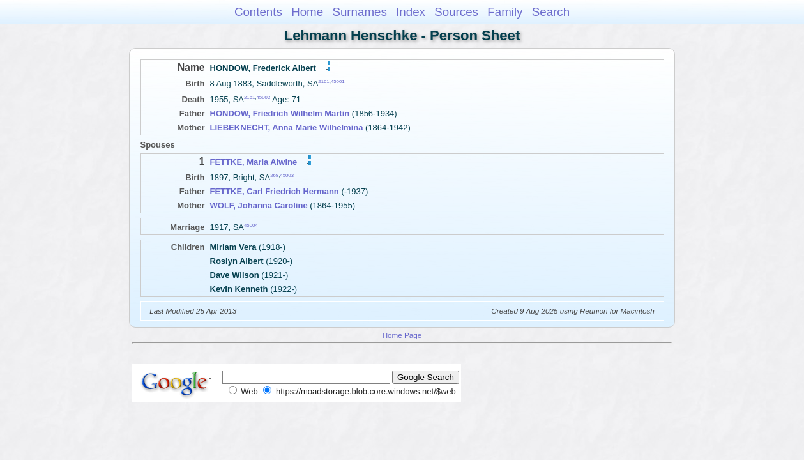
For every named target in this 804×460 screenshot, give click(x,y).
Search (551, 12)
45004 (251, 225)
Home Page (402, 335)
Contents (258, 12)
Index (410, 12)
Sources (456, 12)
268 (274, 175)
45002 (264, 97)
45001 (338, 81)
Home (307, 12)
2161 (323, 81)
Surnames (359, 12)
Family (504, 12)
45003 (287, 175)
